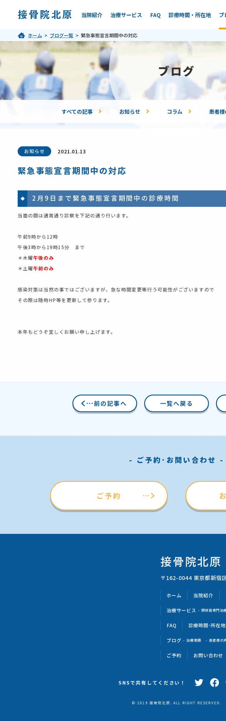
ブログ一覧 (61, 35)
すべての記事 (77, 111)
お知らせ (129, 111)
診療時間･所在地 (206, 625)
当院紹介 (91, 15)
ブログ (174, 640)
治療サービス (126, 15)
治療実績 (193, 640)
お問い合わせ (208, 655)
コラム (174, 111)
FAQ (155, 15)
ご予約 (109, 495)
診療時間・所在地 (190, 15)
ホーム (35, 35)
